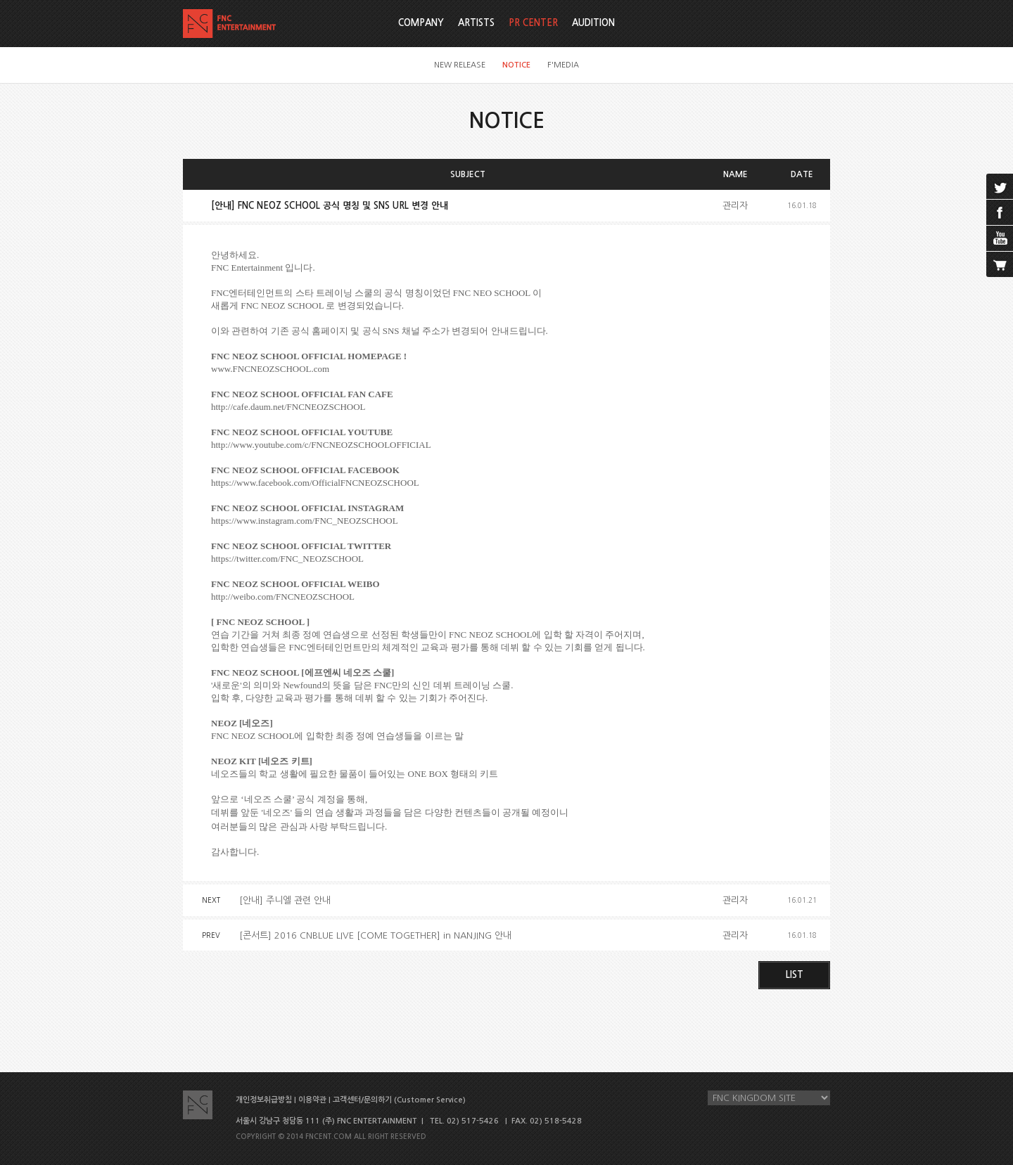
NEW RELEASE (459, 65)
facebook (999, 212)
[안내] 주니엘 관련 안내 (285, 900)
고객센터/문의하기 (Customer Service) (399, 1100)
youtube (999, 238)
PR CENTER (533, 22)
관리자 (735, 205)
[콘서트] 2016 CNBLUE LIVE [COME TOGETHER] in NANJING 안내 (375, 935)
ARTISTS (476, 22)
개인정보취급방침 (264, 1100)
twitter (999, 186)
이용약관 (312, 1100)
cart (999, 264)
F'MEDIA (563, 65)
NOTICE (516, 65)
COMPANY (421, 22)
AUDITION (593, 22)
